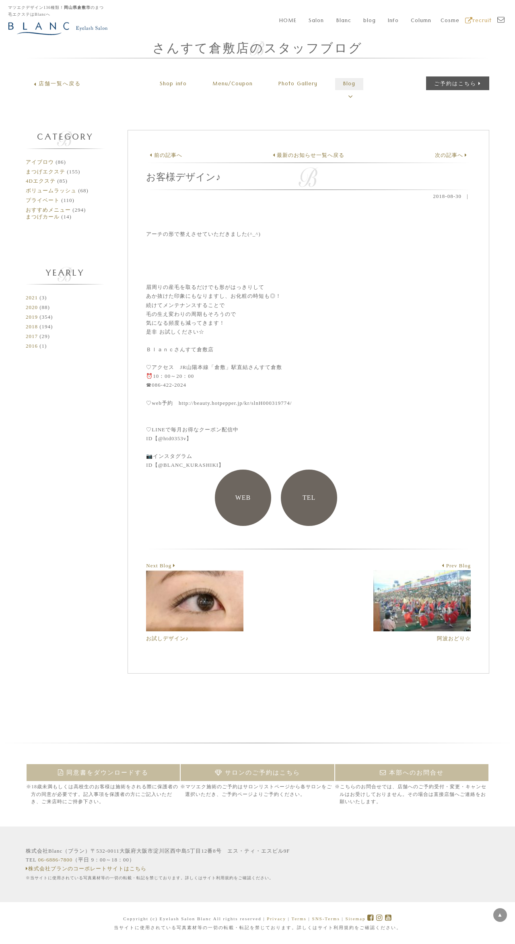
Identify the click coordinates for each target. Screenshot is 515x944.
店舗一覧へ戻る (57, 83)
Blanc (343, 21)
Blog (349, 84)
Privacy (276, 918)
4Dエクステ (41, 181)
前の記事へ (166, 155)
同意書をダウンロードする (103, 772)
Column (421, 21)
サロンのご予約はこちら (257, 772)
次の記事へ (451, 155)
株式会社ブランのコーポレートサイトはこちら (86, 869)
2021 (32, 298)
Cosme (450, 21)
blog (369, 21)
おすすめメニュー (48, 210)
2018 (32, 327)
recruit (478, 21)
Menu (232, 84)
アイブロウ (40, 162)
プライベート (43, 200)
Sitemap (355, 918)
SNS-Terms (326, 918)
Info (393, 21)
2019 (32, 317)
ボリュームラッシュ (51, 191)
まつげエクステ (45, 172)
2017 (32, 336)
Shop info (173, 84)
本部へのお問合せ (412, 772)
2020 (32, 307)
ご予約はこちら (457, 83)
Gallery (297, 84)
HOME (288, 21)
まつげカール (43, 217)
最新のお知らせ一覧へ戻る (308, 155)
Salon (316, 21)
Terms (298, 918)
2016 (32, 346)
